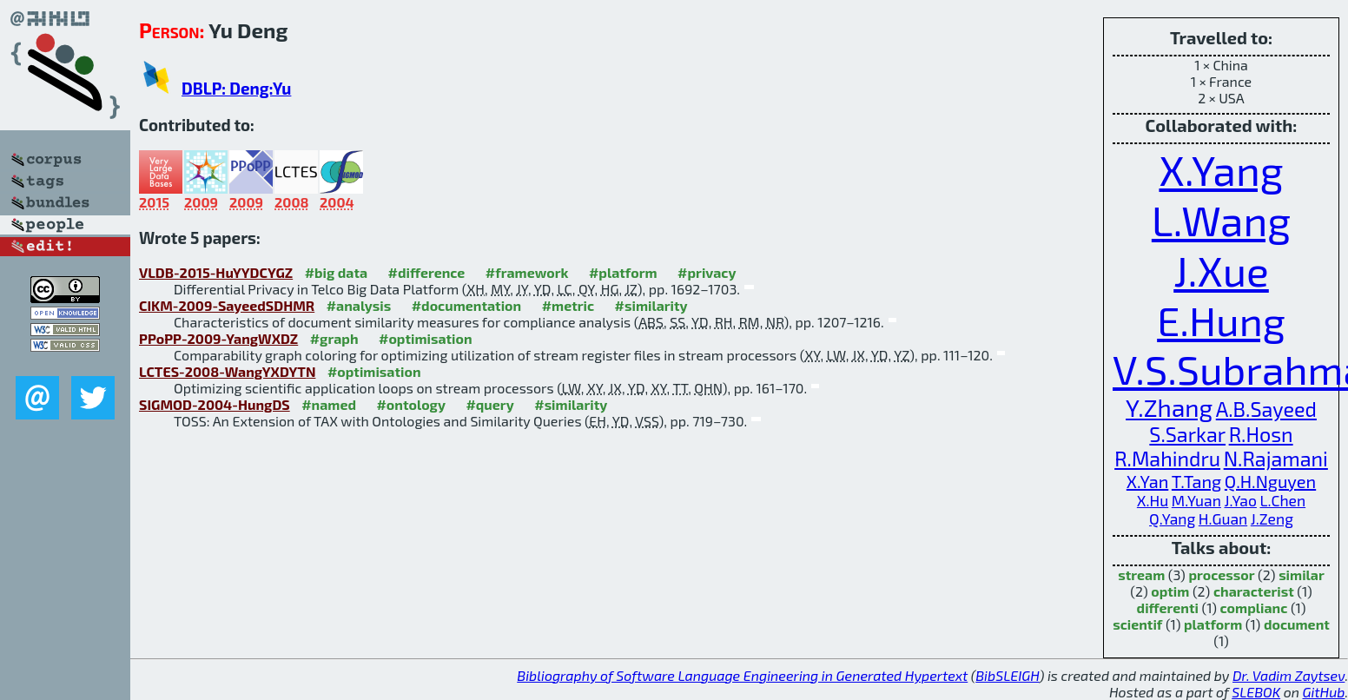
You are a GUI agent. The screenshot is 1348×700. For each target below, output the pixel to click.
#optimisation (425, 338)
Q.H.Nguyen (1270, 481)
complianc (1254, 607)
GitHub (1324, 691)
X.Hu (1152, 501)
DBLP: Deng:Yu (236, 88)
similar (1302, 574)
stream (1141, 574)
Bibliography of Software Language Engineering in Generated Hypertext (742, 675)
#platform (623, 272)
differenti (1168, 607)
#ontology (411, 404)
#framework (527, 272)
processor (1221, 574)
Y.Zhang (1169, 407)
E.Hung (1221, 319)
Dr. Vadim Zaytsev (1288, 675)
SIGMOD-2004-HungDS (214, 404)
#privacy (707, 272)
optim (1170, 591)
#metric (568, 305)
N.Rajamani (1276, 458)
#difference (427, 272)
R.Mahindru (1167, 458)
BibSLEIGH (1007, 675)
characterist (1253, 591)
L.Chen (1282, 501)
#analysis (359, 305)
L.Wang (1221, 220)
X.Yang (1221, 169)
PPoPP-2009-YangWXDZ (218, 338)
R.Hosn (1261, 434)
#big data (336, 272)
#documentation (466, 305)
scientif (1137, 624)
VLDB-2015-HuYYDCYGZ (216, 272)
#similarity (651, 305)
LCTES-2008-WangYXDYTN (227, 371)
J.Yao (1240, 501)
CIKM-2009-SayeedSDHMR (226, 305)
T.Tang (1196, 481)
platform (1213, 624)
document (1297, 624)
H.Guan (1223, 519)
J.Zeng (1272, 519)
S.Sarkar (1187, 434)
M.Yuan (1196, 501)
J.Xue (1221, 270)
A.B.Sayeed (1266, 409)
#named (328, 404)
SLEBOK (1256, 691)
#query (489, 404)
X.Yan (1147, 481)
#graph (334, 338)
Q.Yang (1172, 519)
